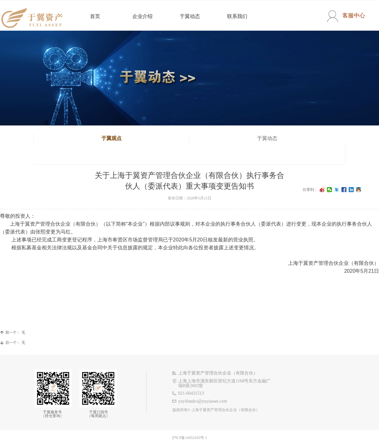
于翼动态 (267, 138)
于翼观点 (111, 138)
